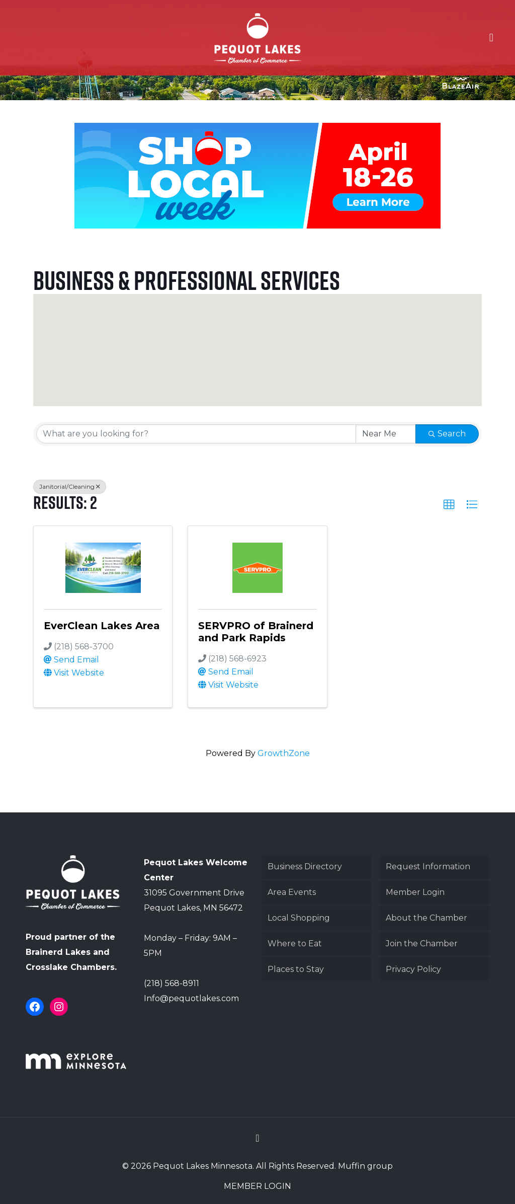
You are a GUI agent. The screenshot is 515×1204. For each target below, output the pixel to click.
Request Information (428, 866)
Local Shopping (299, 918)
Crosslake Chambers (70, 967)
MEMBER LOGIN (257, 1186)
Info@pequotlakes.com (191, 998)
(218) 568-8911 (171, 983)
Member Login (415, 892)
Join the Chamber (422, 943)
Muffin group (365, 1166)
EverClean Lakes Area (102, 626)
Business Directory (305, 866)
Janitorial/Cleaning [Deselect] (69, 486)
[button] (267, 365)
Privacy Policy (413, 969)
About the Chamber (426, 918)
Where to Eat (295, 943)
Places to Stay (296, 969)
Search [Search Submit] (447, 433)
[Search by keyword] (196, 433)
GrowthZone (284, 753)
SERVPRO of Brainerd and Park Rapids (255, 632)
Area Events (292, 892)
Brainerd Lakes (58, 952)
